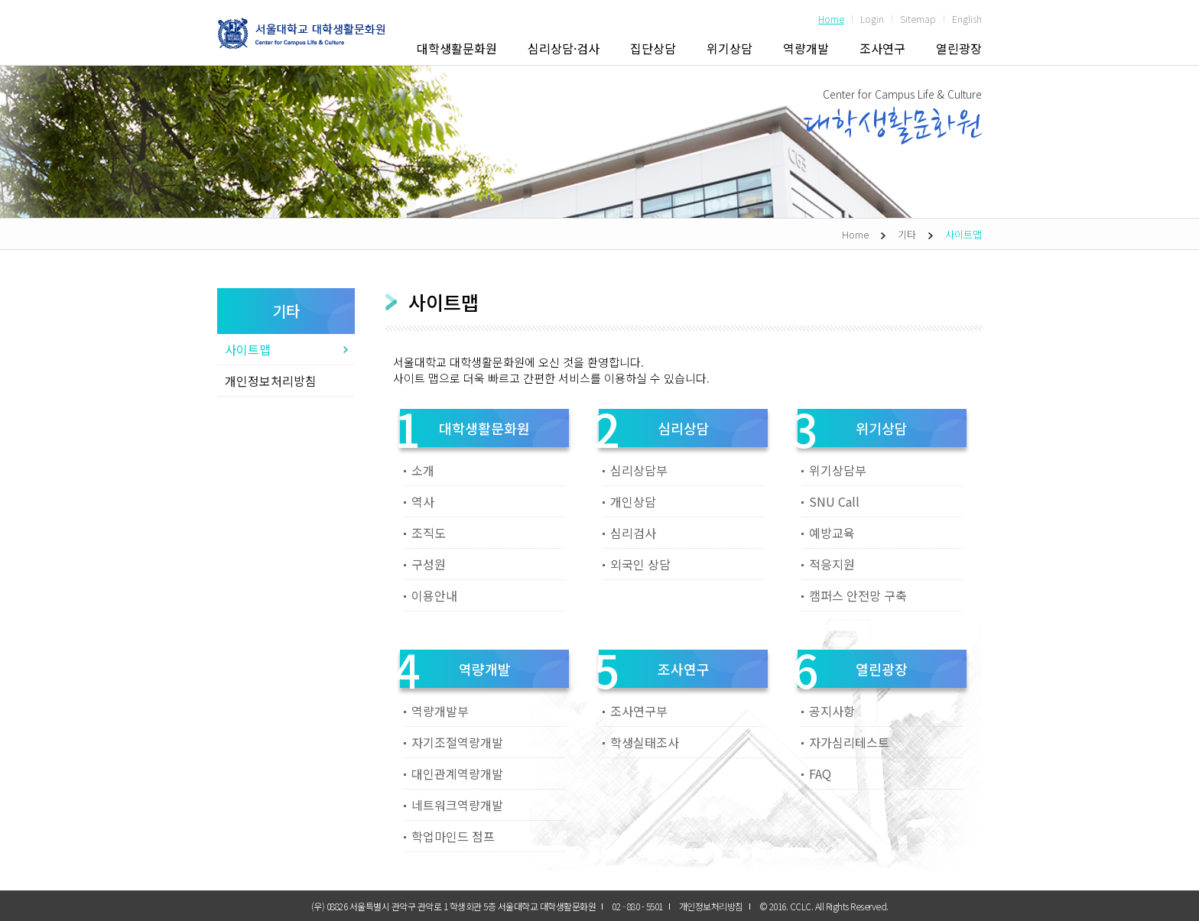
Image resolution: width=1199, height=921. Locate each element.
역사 (422, 501)
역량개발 (806, 48)
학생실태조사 (644, 742)
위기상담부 (837, 470)
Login (872, 18)
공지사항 (832, 711)
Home (831, 18)
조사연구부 (639, 711)
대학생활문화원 (457, 48)
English (967, 18)
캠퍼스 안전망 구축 (858, 595)
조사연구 (882, 48)
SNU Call (834, 501)
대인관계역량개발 (457, 773)
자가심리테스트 (849, 742)
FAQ (820, 773)
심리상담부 (639, 470)
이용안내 (434, 595)
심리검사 (633, 533)
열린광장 (959, 48)
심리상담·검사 (564, 48)
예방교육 (832, 533)
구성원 (428, 564)
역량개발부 (440, 711)
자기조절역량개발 (457, 742)
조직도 (428, 533)
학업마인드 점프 (453, 836)
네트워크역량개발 (457, 805)
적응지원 (832, 564)
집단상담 (653, 48)
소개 (422, 470)
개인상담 (633, 501)
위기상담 (729, 48)
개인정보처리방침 (271, 380)
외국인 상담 (640, 564)
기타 (907, 234)
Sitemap (918, 18)
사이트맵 (963, 234)
